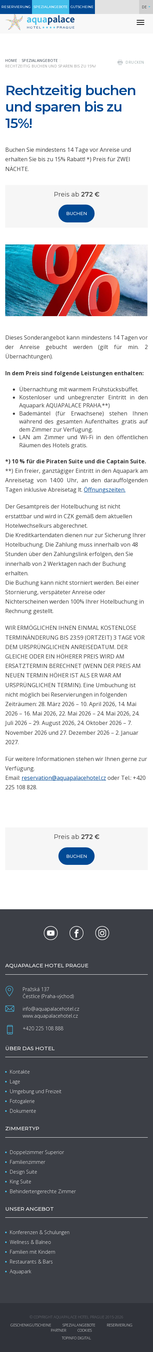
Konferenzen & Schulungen (40, 1232)
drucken (135, 62)
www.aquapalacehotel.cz (50, 1015)
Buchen (76, 213)
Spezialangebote (40, 60)
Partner (58, 1330)
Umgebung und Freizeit (36, 1091)
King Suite (20, 1181)
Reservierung (119, 1325)
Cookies (85, 1330)
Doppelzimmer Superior (37, 1152)
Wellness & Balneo (30, 1242)
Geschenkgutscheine (30, 1325)
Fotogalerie (22, 1101)
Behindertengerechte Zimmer (43, 1191)
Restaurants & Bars (31, 1261)
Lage (15, 1081)
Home (11, 60)
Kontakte (20, 1071)
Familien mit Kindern (32, 1251)
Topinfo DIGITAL (76, 1337)
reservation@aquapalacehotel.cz (64, 778)
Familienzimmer (27, 1162)
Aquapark (20, 1271)
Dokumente (23, 1111)
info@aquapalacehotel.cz (51, 1008)
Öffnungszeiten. (105, 489)
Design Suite (23, 1171)
